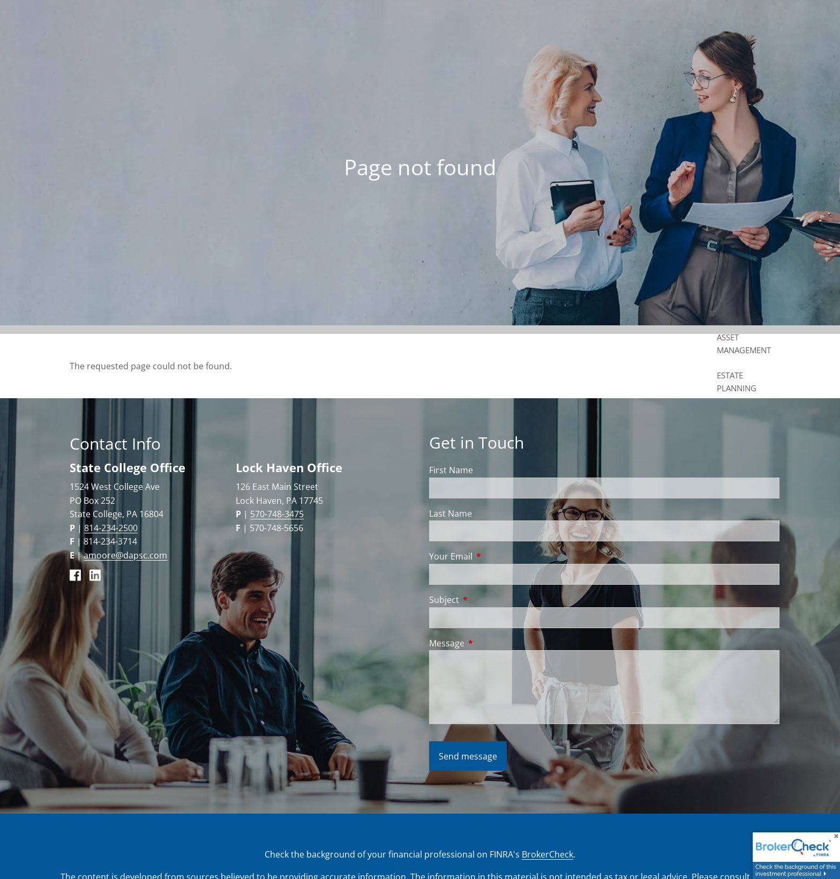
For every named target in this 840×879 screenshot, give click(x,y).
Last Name (450, 513)
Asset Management (744, 343)
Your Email (494, 556)
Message (490, 643)
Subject (487, 600)
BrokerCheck (547, 854)
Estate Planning (736, 381)
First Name (451, 470)
